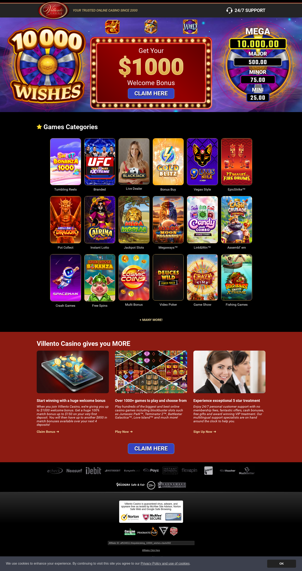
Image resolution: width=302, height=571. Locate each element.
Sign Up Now (202, 432)
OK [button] (281, 563)
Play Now (122, 432)
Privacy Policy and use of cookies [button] (165, 563)
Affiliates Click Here (151, 550)
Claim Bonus (46, 432)
